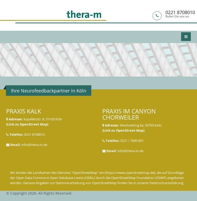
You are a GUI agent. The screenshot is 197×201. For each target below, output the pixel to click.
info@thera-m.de (34, 145)
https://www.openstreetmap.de (130, 173)
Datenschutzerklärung (166, 183)
